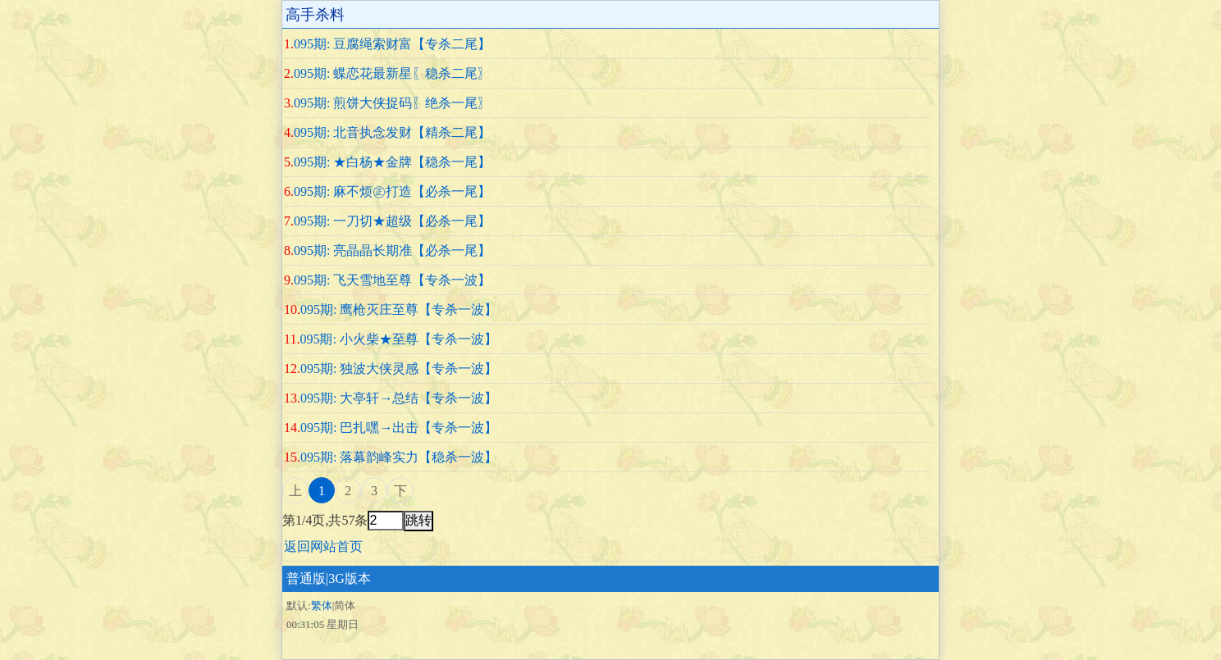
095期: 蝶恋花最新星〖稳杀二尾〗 (392, 73)
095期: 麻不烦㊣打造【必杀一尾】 (392, 191)
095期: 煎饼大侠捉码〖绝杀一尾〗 (392, 103)
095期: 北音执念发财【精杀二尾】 (392, 132)
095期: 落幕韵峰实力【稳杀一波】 (398, 457)
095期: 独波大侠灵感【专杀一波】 (398, 369)
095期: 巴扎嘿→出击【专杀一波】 (398, 428)
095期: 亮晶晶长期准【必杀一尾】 (392, 250)
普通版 (306, 578)
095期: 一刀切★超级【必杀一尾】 (392, 221)
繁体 (321, 605)
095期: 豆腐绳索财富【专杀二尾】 (392, 44)
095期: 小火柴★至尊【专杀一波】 (398, 339)
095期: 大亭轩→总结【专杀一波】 (398, 398)
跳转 (418, 520)
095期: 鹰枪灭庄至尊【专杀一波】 (398, 309)
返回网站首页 (323, 546)
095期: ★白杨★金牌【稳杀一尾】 (392, 162)
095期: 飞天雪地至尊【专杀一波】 (392, 280)
